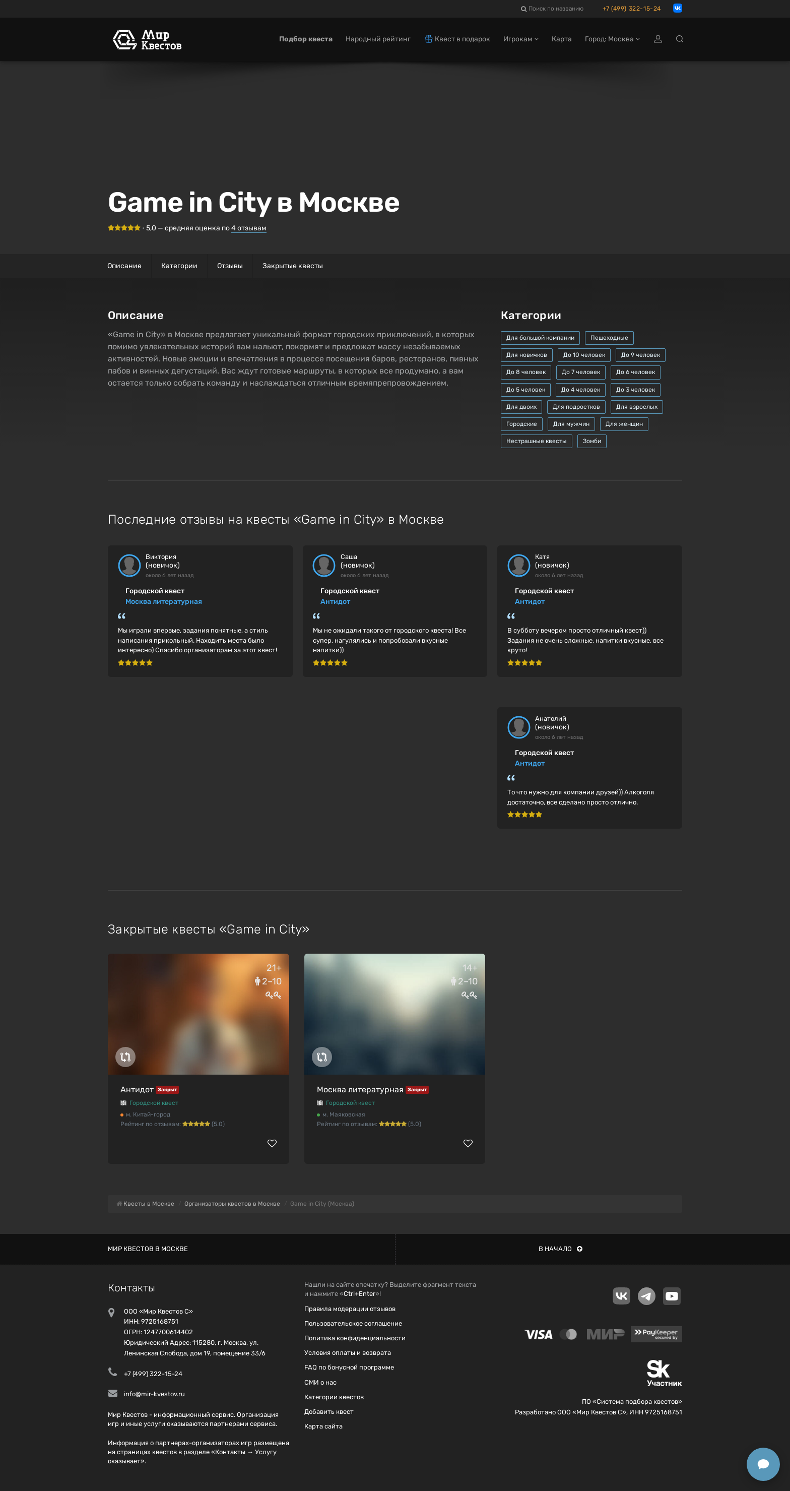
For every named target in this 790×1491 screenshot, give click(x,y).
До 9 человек (640, 354)
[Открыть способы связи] (763, 1464)
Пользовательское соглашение (353, 1323)
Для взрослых (636, 406)
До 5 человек (525, 389)
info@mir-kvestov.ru (154, 1394)
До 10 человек (584, 354)
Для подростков (576, 406)
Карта (562, 39)
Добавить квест (329, 1411)
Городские (521, 423)
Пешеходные (609, 337)
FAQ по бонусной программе (349, 1367)
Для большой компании (540, 337)
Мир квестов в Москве (148, 1249)
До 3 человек (635, 389)
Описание (124, 266)
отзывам (249, 228)
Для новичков (526, 354)
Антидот (335, 601)
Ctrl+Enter (359, 1293)
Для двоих (521, 406)
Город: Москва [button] (612, 39)
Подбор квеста (306, 39)
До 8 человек (526, 372)
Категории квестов (334, 1397)
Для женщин (624, 423)
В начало (560, 1249)
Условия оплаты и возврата (347, 1352)
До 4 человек (580, 389)
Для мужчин (571, 423)
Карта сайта (323, 1426)
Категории (179, 266)
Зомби (592, 441)
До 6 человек (635, 372)
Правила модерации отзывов (350, 1309)
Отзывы (230, 266)
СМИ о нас (320, 1382)
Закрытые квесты (292, 266)
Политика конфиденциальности (355, 1338)
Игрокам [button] (521, 39)
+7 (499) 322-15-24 (632, 8)
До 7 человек (581, 372)
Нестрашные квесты (536, 441)
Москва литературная (163, 601)
